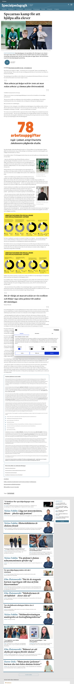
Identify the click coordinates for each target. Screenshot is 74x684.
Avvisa (22, 353)
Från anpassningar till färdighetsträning (12, 486)
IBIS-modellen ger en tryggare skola (11, 489)
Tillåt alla (51, 353)
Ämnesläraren (11, 9)
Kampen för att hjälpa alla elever (10, 470)
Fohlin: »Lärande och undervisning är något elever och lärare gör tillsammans (20, 484)
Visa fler (62, 523)
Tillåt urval (37, 353)
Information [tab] (37, 333)
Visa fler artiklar (28, 677)
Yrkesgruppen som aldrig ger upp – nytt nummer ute (20, 70)
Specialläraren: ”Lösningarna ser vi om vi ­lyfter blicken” (13, 477)
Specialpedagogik (11, 495)
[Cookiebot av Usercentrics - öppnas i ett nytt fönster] (54, 330)
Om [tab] (52, 333)
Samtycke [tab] (21, 333)
